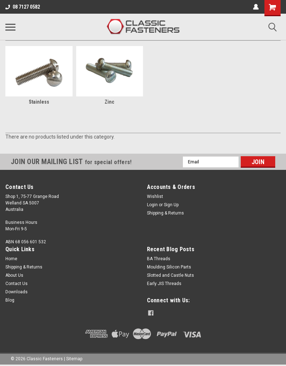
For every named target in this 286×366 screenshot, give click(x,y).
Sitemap (74, 358)
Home (11, 258)
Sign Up (171, 204)
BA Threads (158, 258)
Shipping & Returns (165, 213)
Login (152, 204)
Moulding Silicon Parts (169, 267)
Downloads (16, 291)
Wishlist (155, 196)
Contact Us (16, 283)
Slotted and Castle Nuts (170, 275)
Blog (9, 300)
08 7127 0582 (22, 7)
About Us (14, 275)
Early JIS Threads (164, 283)
